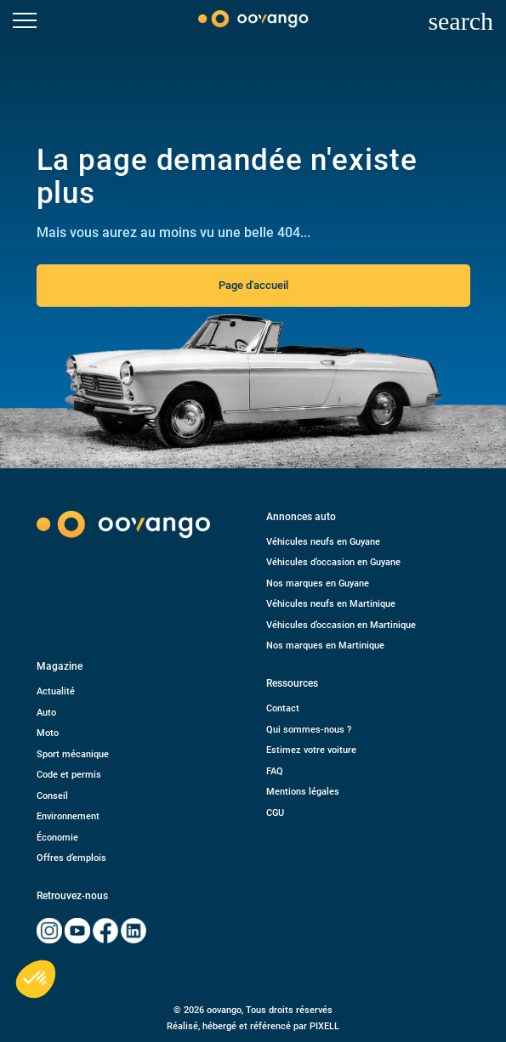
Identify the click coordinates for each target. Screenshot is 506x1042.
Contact (282, 708)
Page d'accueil (253, 285)
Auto (46, 712)
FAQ (274, 771)
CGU (275, 812)
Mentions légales (302, 791)
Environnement (68, 816)
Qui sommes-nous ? (308, 729)
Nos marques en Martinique (325, 645)
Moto (48, 733)
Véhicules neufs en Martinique (330, 603)
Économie (57, 837)
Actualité (56, 691)
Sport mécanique (73, 754)
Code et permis (69, 774)
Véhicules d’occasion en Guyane (333, 562)
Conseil (52, 795)
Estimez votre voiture (311, 750)
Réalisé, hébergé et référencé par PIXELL (253, 1026)
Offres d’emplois (71, 858)
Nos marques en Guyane (317, 583)
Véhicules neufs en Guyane (323, 541)
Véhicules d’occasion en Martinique (341, 625)
